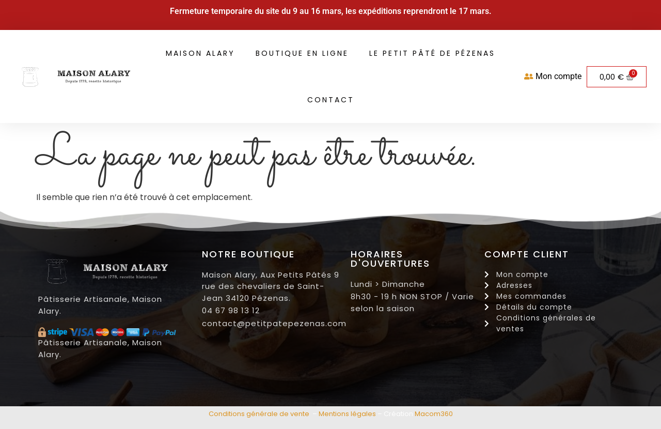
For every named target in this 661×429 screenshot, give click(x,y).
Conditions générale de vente (259, 414)
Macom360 (434, 414)
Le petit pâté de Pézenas (432, 53)
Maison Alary (200, 53)
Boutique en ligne (302, 53)
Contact (330, 100)
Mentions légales (347, 414)
